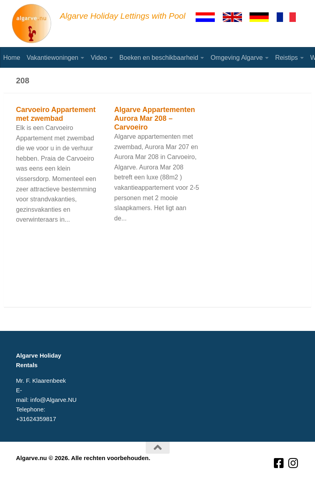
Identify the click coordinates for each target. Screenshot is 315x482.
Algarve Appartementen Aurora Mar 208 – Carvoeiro (154, 118)
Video (99, 57)
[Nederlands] (208, 17)
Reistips (286, 57)
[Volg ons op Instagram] (293, 463)
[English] (236, 17)
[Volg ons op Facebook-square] (279, 463)
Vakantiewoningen (53, 57)
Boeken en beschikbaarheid (158, 57)
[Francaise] (289, 17)
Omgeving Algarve (236, 57)
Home (11, 57)
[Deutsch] (262, 17)
